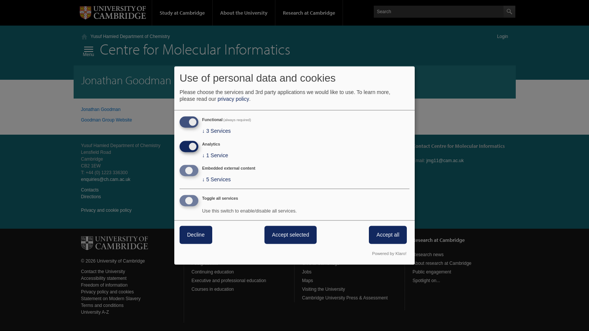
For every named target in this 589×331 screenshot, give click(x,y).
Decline (196, 235)
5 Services (216, 180)
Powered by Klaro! (389, 254)
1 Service (215, 155)
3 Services (216, 131)
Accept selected (290, 235)
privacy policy (233, 99)
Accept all (387, 235)
